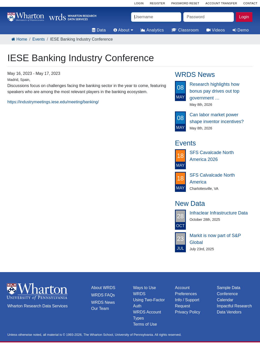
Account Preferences (186, 291)
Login (244, 17)
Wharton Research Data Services (37, 306)
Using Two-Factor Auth (149, 303)
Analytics (152, 30)
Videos (215, 30)
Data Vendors (229, 312)
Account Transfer (221, 3)
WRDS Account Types (147, 315)
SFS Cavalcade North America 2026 (212, 156)
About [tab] (123, 30)
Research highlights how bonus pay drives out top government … (214, 91)
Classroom (185, 30)
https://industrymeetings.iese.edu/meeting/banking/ (53, 102)
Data (99, 30)
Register (157, 3)
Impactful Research (234, 306)
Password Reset (185, 3)
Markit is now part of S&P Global (215, 239)
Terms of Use (145, 324)
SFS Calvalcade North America (212, 179)
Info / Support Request (187, 303)
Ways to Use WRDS (144, 291)
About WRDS (103, 288)
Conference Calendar (227, 297)
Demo (241, 30)
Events (38, 39)
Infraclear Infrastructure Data (219, 212)
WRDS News (103, 302)
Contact (250, 3)
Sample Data (228, 288)
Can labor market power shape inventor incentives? (217, 118)
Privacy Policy (187, 312)
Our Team (100, 308)
